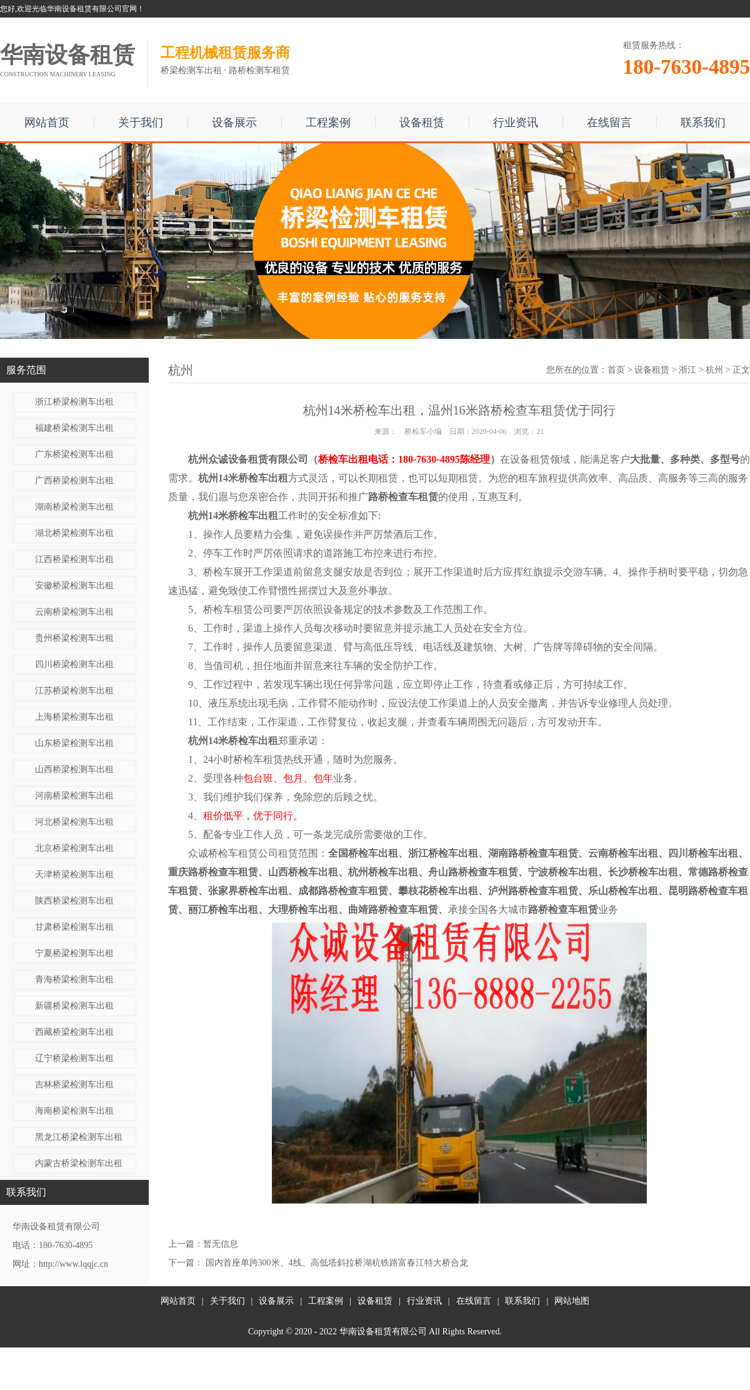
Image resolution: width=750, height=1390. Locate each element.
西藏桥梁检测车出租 (74, 1032)
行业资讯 (515, 122)
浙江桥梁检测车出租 (74, 401)
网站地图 (571, 1301)
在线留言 (609, 122)
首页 (616, 370)
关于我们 (140, 122)
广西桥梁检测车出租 (74, 480)
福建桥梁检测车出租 (74, 428)
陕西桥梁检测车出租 (74, 900)
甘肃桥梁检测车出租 (74, 927)
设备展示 (234, 122)
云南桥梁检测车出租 (74, 612)
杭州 (714, 370)
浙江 (687, 370)
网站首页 (46, 122)
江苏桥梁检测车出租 (74, 690)
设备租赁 (421, 122)
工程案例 (328, 122)
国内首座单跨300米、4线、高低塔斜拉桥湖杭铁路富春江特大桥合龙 (337, 1262)
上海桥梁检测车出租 (74, 717)
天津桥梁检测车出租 (74, 874)
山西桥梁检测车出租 (74, 769)
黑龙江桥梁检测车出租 (78, 1137)
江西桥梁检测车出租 (74, 559)
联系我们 (703, 122)
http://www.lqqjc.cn (73, 1264)
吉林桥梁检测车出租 (74, 1084)
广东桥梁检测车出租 (74, 454)
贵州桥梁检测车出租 (74, 638)
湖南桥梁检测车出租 (74, 506)
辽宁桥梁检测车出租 (74, 1058)
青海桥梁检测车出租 (74, 979)
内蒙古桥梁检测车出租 (78, 1163)
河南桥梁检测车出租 (74, 795)
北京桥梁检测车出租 (74, 848)
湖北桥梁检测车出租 (74, 533)
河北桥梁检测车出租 (74, 822)
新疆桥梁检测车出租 (74, 1005)
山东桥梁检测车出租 (74, 743)
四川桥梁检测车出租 (74, 664)
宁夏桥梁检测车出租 (74, 953)
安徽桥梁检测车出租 (74, 585)
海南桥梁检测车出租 (74, 1111)
